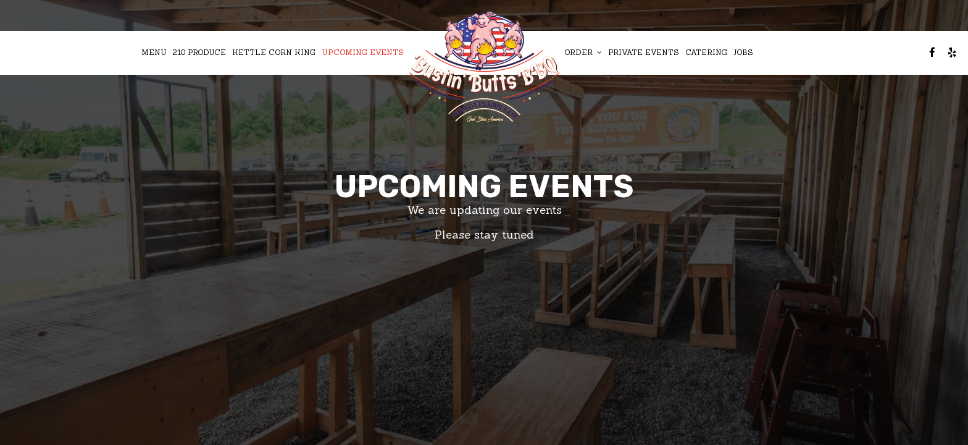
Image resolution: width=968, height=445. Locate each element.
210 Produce (199, 52)
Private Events (643, 52)
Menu (154, 52)
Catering (706, 52)
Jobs (743, 52)
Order (583, 52)
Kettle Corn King (273, 52)
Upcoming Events (363, 52)
